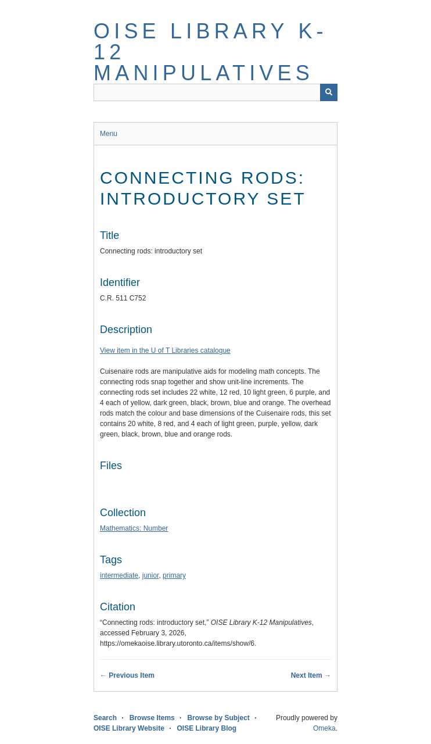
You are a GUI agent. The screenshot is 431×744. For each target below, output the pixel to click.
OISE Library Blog (207, 728)
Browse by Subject (218, 718)
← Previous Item (127, 675)
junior (150, 575)
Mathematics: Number (134, 528)
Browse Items (152, 718)
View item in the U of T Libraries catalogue (165, 350)
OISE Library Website (129, 728)
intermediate (119, 575)
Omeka (324, 728)
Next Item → (311, 675)
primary (174, 575)
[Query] (215, 92)
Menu (108, 134)
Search (105, 718)
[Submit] (328, 92)
